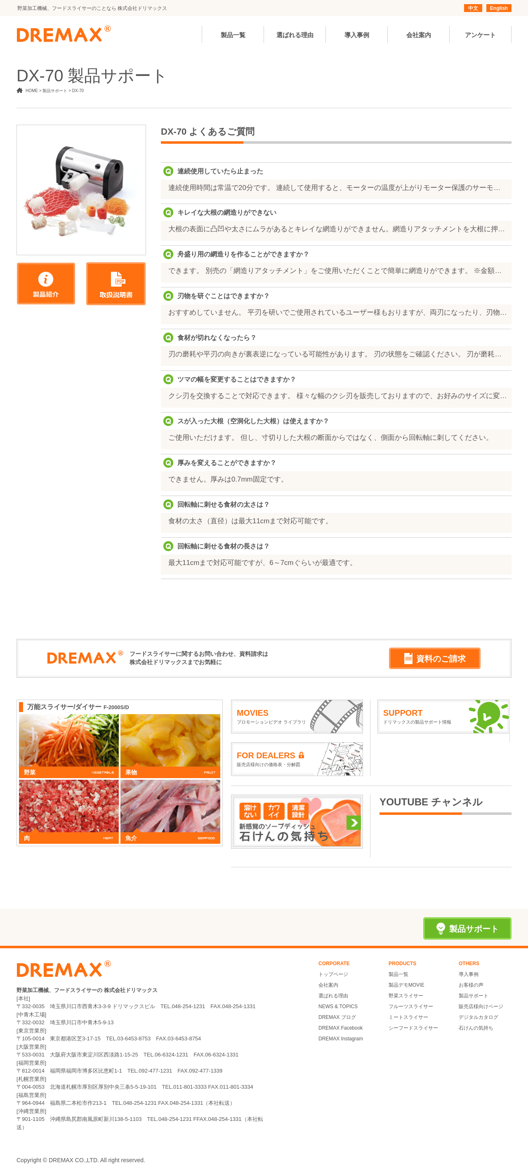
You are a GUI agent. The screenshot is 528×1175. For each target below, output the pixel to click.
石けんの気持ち (476, 1028)
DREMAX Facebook (340, 1028)
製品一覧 (398, 974)
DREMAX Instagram (340, 1039)
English (499, 8)
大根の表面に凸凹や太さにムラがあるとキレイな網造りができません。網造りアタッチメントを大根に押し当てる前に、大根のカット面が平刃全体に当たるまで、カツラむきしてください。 (337, 229)
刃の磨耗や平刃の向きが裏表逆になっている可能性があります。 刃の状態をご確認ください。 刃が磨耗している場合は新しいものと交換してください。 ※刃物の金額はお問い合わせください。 (337, 354)
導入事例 (468, 974)
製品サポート (473, 996)
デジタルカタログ (478, 1017)
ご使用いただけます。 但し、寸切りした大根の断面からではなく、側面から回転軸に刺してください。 (330, 438)
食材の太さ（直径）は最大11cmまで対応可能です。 (250, 521)
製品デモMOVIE (406, 985)
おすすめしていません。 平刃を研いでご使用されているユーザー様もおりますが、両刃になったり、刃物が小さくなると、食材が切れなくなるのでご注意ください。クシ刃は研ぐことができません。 (337, 312)
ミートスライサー (408, 1017)
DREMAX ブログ (337, 1017)
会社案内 (328, 985)
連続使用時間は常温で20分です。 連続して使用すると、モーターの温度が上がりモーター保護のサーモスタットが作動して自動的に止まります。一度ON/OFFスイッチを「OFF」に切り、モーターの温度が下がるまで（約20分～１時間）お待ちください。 (337, 188)
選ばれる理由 (333, 996)
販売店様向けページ (481, 1006)
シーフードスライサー (413, 1028)
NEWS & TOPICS (338, 1006)
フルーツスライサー (411, 1006)
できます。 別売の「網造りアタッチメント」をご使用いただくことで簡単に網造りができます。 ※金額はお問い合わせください (337, 271)
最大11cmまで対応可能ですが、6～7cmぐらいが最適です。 (262, 563)
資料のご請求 (435, 659)
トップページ (333, 974)
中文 (473, 8)
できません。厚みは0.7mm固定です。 (228, 479)
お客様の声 (471, 985)
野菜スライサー (406, 996)
